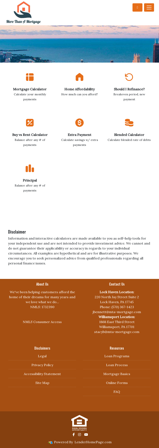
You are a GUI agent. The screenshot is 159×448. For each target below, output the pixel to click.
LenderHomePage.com (93, 442)
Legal (42, 356)
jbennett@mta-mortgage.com (117, 312)
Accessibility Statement (42, 374)
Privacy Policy (42, 365)
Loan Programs (116, 356)
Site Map (42, 383)
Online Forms (117, 383)
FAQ (116, 392)
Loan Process (117, 365)
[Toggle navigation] (149, 7)
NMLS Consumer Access (42, 322)
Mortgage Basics (116, 374)
